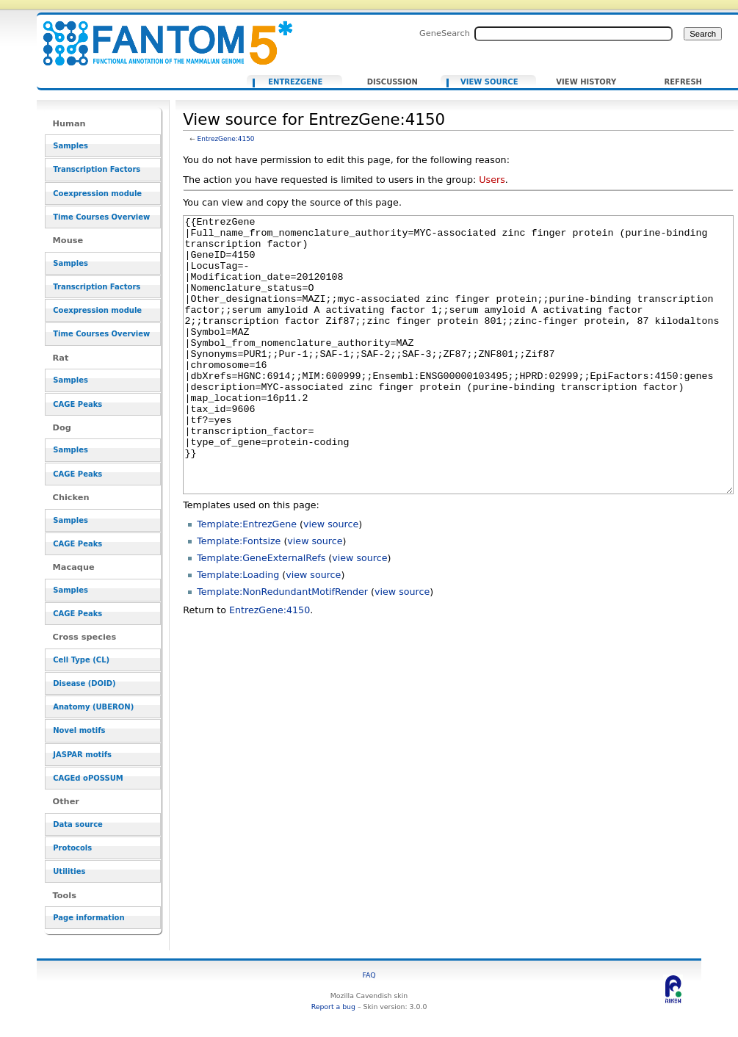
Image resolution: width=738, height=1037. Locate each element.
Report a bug (333, 1006)
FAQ (368, 975)
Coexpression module (97, 193)
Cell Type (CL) (81, 660)
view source (330, 579)
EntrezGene (295, 82)
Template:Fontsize (239, 595)
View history (586, 82)
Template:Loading (238, 629)
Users (491, 179)
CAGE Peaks (77, 404)
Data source (78, 824)
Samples (70, 146)
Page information (88, 918)
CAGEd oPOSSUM (88, 778)
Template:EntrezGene (247, 579)
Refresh (683, 82)
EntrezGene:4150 (226, 138)
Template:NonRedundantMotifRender (282, 646)
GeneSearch (444, 33)
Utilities (69, 871)
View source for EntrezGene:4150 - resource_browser (158, 34)
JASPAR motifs (82, 755)
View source (489, 82)
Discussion (392, 82)
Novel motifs (79, 730)
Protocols (72, 848)
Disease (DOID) (84, 683)
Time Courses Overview (101, 217)
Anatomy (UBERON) (93, 707)
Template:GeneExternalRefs (261, 612)
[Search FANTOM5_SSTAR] (573, 33)
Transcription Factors (96, 169)
